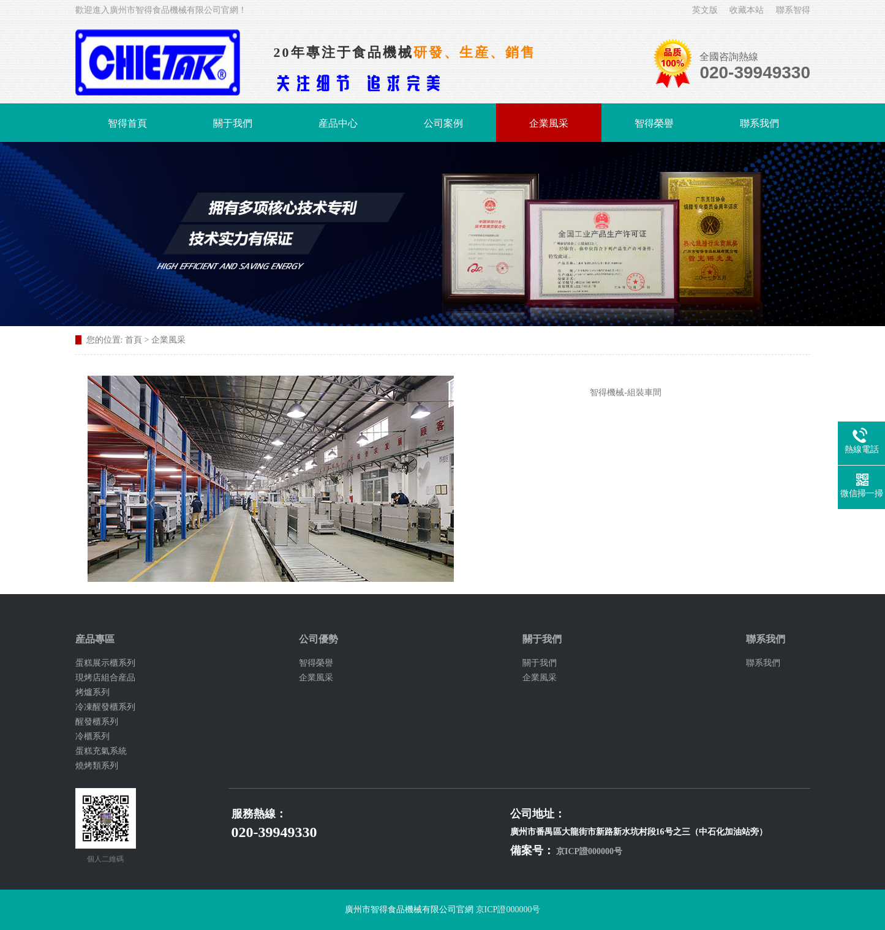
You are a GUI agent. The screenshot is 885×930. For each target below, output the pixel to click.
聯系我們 (759, 123)
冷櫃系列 (92, 736)
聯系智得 (793, 10)
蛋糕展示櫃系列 (105, 663)
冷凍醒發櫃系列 (105, 707)
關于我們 (232, 123)
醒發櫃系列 (96, 721)
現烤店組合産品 (105, 677)
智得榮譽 (654, 123)
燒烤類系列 (96, 765)
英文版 (705, 10)
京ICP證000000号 (589, 851)
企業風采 (548, 123)
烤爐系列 (92, 692)
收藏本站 (746, 10)
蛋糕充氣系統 (101, 751)
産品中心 (338, 123)
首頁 (133, 339)
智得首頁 (127, 123)
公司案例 (443, 123)
